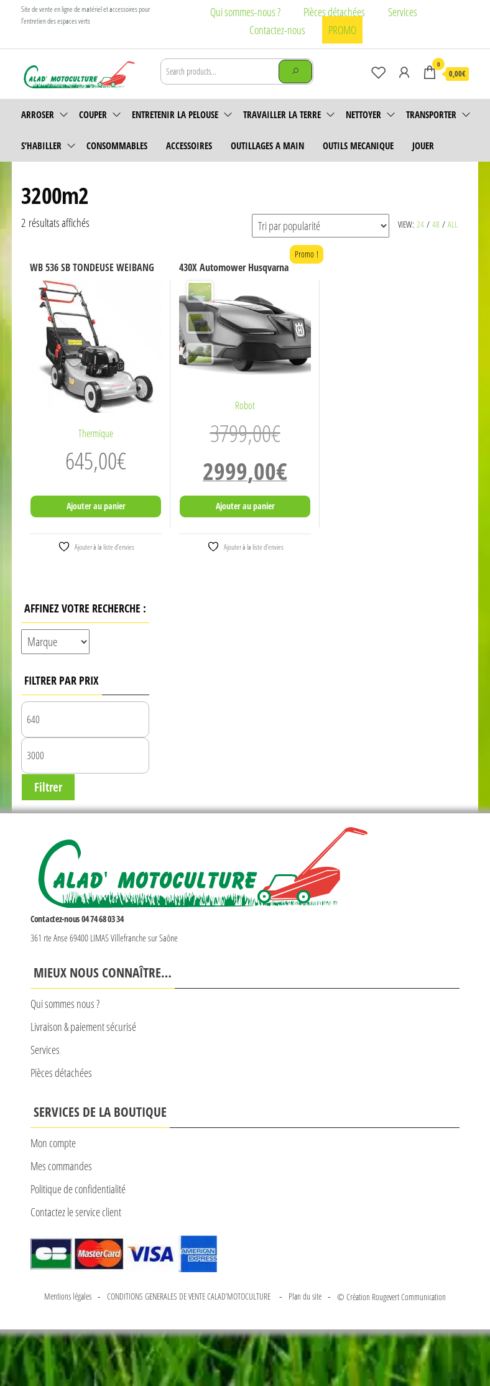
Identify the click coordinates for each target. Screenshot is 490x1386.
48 (436, 224)
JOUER (423, 145)
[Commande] (320, 226)
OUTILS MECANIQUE (358, 145)
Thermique (95, 433)
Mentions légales (67, 1296)
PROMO (342, 29)
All (453, 224)
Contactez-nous (277, 29)
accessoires (189, 145)
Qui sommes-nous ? (245, 11)
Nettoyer (363, 114)
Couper (93, 114)
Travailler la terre (282, 114)
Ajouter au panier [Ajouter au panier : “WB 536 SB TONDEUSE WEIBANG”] (96, 506)
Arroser (37, 114)
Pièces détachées (334, 11)
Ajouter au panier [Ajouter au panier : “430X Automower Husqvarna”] (245, 506)
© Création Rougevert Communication (391, 1297)
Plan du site (305, 1296)
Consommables (116, 145)
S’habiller (41, 145)
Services (402, 11)
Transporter (431, 114)
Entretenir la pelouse (175, 114)
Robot (245, 405)
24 (420, 224)
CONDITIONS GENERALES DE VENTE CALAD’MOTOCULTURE (190, 1296)
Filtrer (48, 787)
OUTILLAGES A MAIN (267, 145)
